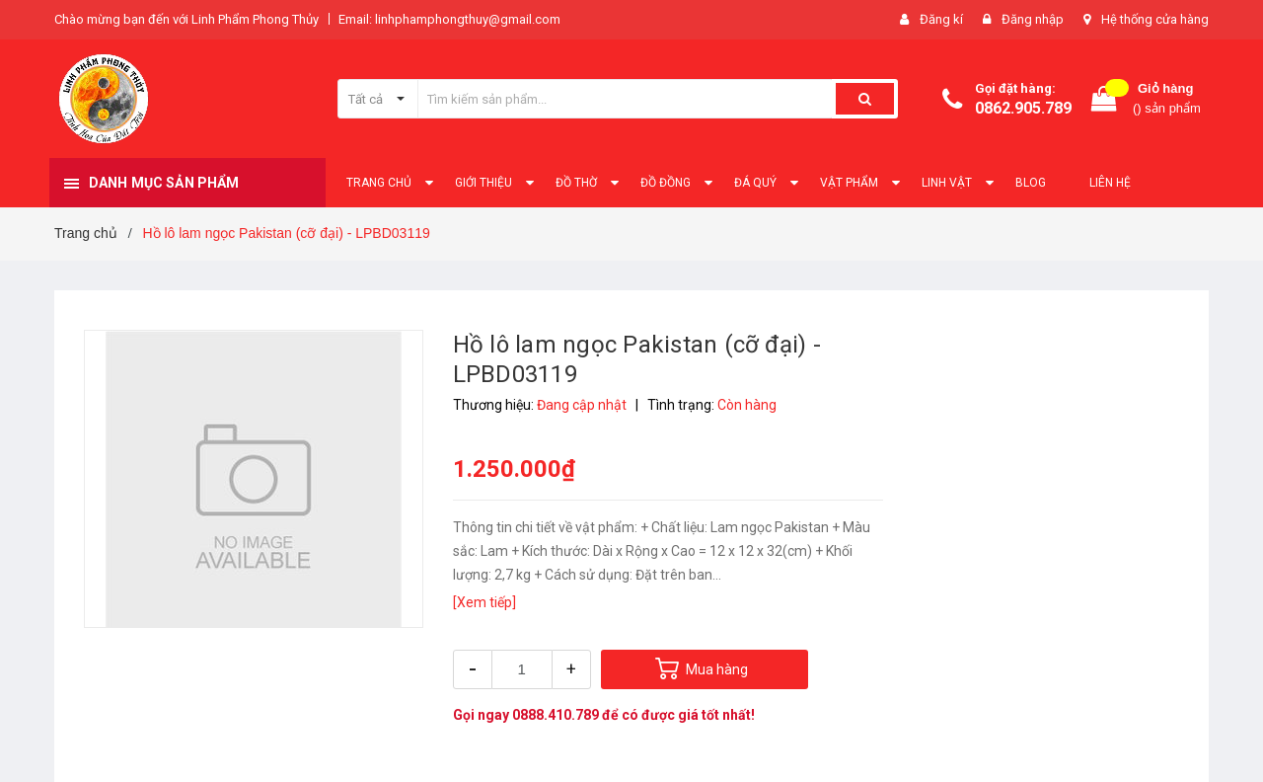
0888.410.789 (555, 715)
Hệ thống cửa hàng (1155, 19)
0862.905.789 (1023, 108)
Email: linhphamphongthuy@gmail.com (449, 19)
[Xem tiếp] (484, 602)
